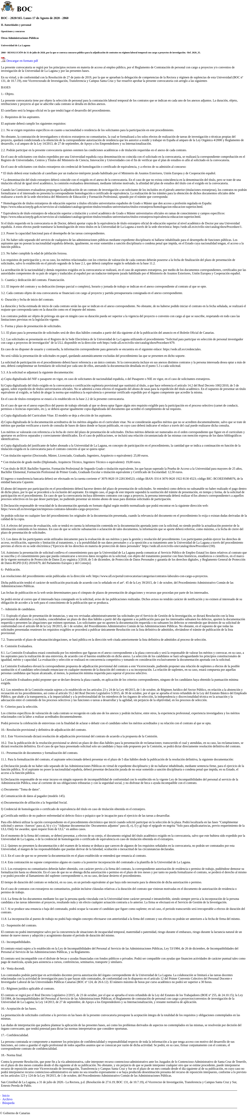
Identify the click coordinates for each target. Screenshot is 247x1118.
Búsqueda (8, 1103)
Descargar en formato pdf (22, 60)
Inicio (5, 1095)
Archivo (7, 1099)
